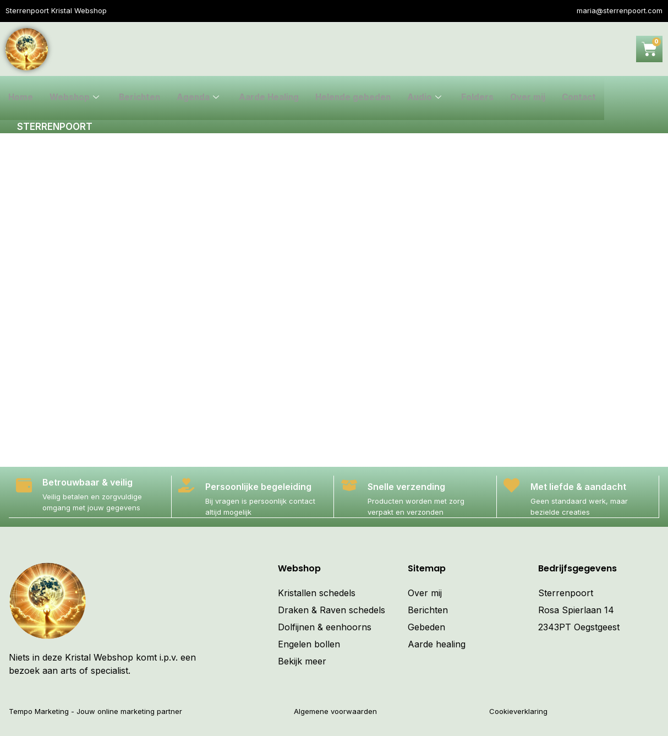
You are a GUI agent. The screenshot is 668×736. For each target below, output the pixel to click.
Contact (590, 97)
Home (21, 97)
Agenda (202, 98)
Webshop (75, 98)
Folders (486, 97)
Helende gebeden (360, 97)
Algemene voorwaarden (335, 710)
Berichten (142, 97)
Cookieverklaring (518, 710)
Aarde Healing (275, 97)
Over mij (537, 97)
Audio (433, 98)
